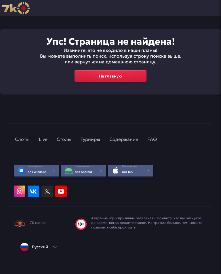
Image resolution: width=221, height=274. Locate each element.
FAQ (152, 139)
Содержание (123, 139)
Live (43, 139)
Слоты (22, 139)
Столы (64, 139)
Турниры (90, 139)
